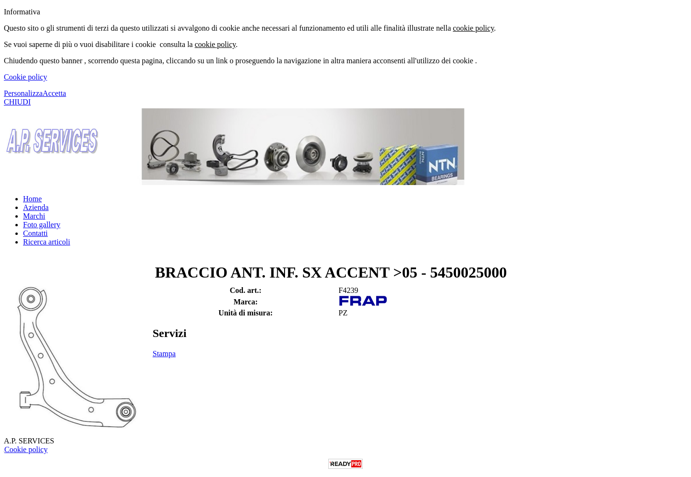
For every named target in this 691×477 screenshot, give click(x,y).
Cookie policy (25, 77)
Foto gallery (41, 225)
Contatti (35, 233)
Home (32, 199)
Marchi (34, 216)
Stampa (164, 353)
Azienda (35, 207)
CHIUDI (17, 102)
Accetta (54, 93)
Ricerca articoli (46, 242)
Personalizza (23, 93)
